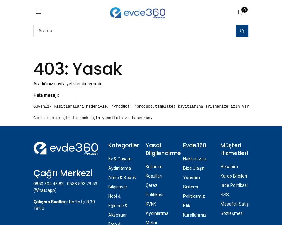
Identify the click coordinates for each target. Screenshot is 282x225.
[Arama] (242, 31)
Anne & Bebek (122, 177)
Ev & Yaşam (120, 158)
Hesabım (229, 166)
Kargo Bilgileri (234, 175)
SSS (225, 194)
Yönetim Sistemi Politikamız (194, 187)
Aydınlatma (119, 168)
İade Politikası (234, 185)
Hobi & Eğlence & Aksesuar (118, 206)
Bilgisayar (117, 186)
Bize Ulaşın (194, 168)
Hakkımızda (194, 158)
